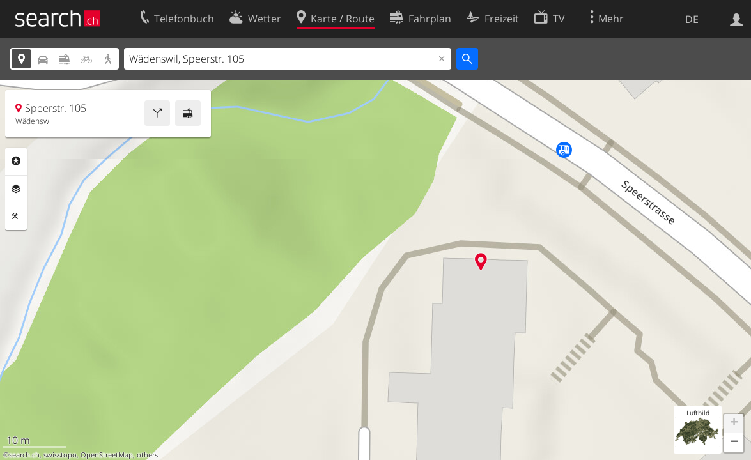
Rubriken (16, 161)
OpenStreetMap (107, 454)
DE (692, 19)
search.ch (24, 454)
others (147, 454)
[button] (733, 423)
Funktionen (16, 216)
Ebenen (16, 189)
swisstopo (60, 454)
